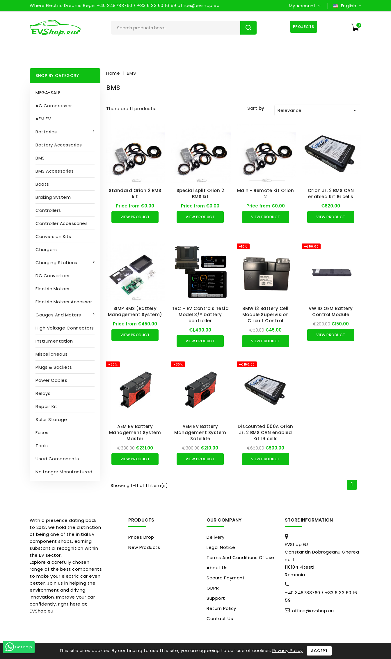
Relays (42, 393)
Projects (303, 26)
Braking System (53, 197)
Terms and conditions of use (240, 557)
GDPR (213, 588)
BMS (40, 158)
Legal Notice (221, 547)
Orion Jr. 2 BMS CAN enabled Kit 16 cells (331, 193)
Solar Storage (51, 419)
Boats (42, 184)
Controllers (48, 210)
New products (144, 547)
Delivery (215, 537)
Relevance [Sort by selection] (318, 110)
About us (217, 568)
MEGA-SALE (48, 92)
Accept (319, 650)
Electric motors (52, 289)
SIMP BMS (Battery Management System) (135, 311)
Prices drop (141, 537)
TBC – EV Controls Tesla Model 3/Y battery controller (200, 314)
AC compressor (53, 106)
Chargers (46, 249)
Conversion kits (53, 236)
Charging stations (57, 262)
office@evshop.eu (313, 611)
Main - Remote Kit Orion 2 (265, 193)
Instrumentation (54, 341)
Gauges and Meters (58, 315)
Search (248, 28)
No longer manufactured (63, 472)
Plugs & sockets (53, 367)
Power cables (51, 380)
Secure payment (226, 578)
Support (216, 598)
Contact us (220, 618)
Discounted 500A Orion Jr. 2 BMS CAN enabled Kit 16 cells (265, 432)
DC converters (52, 276)
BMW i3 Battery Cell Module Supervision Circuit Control (265, 314)
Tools (41, 446)
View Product (135, 217)
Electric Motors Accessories (67, 302)
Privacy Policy (287, 650)
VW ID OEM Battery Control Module (331, 311)
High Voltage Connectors (64, 328)
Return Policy (221, 608)
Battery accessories (58, 145)
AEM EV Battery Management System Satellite (200, 432)
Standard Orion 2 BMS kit (135, 193)
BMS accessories (54, 171)
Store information (309, 520)
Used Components (57, 459)
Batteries (46, 132)
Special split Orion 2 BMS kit (200, 193)
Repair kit (46, 406)
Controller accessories (61, 223)
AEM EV (43, 119)
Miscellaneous (51, 354)
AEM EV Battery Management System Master (135, 432)
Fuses (42, 432)
